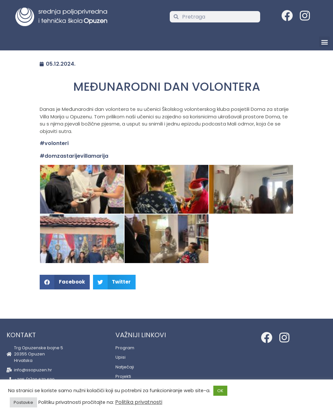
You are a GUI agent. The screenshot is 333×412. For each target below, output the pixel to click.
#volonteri (54, 143)
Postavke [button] (23, 402)
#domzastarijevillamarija (74, 156)
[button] (324, 41)
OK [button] (220, 391)
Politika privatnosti (138, 402)
